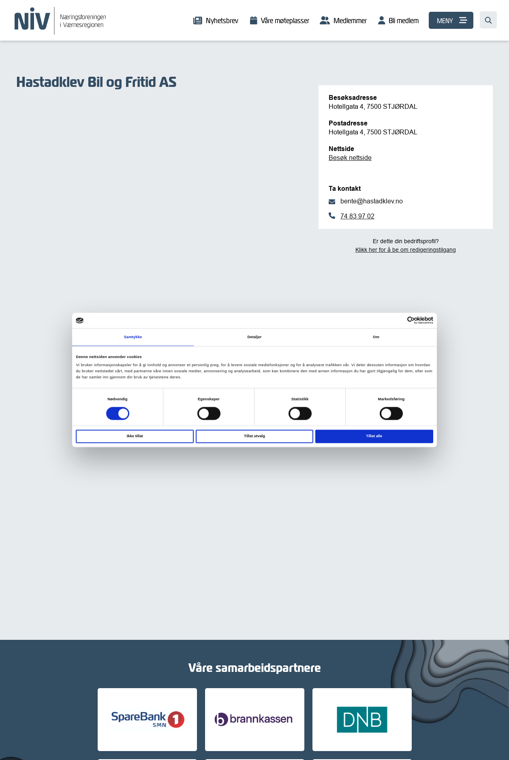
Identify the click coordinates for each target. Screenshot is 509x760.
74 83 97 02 (357, 216)
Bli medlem (404, 20)
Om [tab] (376, 337)
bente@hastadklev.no (371, 201)
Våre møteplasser (285, 20)
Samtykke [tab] (133, 337)
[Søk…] (488, 19)
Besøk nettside (350, 157)
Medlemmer (350, 20)
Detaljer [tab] (254, 337)
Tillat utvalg (254, 436)
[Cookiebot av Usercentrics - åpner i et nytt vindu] (397, 320)
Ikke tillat (135, 436)
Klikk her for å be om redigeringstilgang (405, 249)
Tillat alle (374, 436)
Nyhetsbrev (222, 20)
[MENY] (451, 20)
